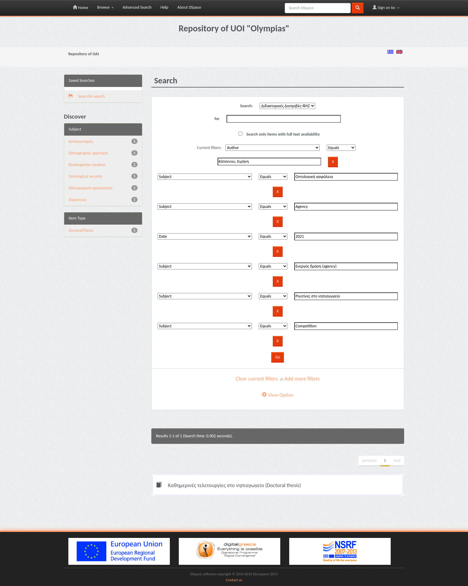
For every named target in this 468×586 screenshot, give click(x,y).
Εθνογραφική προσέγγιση (90, 188)
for (217, 118)
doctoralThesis (81, 230)
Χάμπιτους (78, 199)
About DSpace (189, 7)
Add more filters (302, 378)
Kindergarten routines (87, 164)
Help (164, 7)
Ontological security (85, 176)
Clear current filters (257, 378)
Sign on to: (386, 7)
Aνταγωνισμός (81, 141)
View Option (277, 395)
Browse (105, 7)
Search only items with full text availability (279, 134)
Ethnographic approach (88, 153)
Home (80, 7)
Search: (246, 105)
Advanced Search (137, 7)
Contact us (234, 580)
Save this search (87, 96)
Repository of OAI (83, 53)
